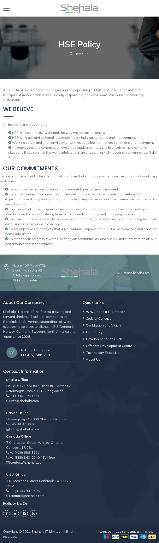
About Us (93, 359)
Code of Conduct (98, 318)
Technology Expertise (102, 352)
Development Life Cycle (104, 339)
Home (76, 54)
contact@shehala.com (27, 462)
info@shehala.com (134, 273)
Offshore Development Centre (109, 346)
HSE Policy (94, 332)
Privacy (148, 531)
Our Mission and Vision (103, 325)
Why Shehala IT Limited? (105, 312)
